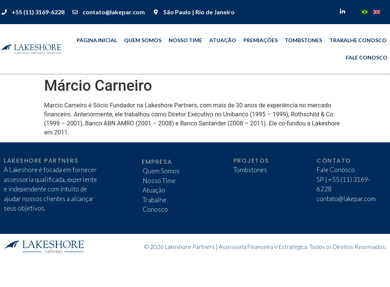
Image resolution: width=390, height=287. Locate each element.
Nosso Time (185, 40)
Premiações (260, 40)
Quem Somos (142, 40)
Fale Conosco (366, 57)
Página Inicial (97, 40)
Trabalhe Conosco (358, 40)
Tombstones (303, 40)
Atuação (222, 40)
